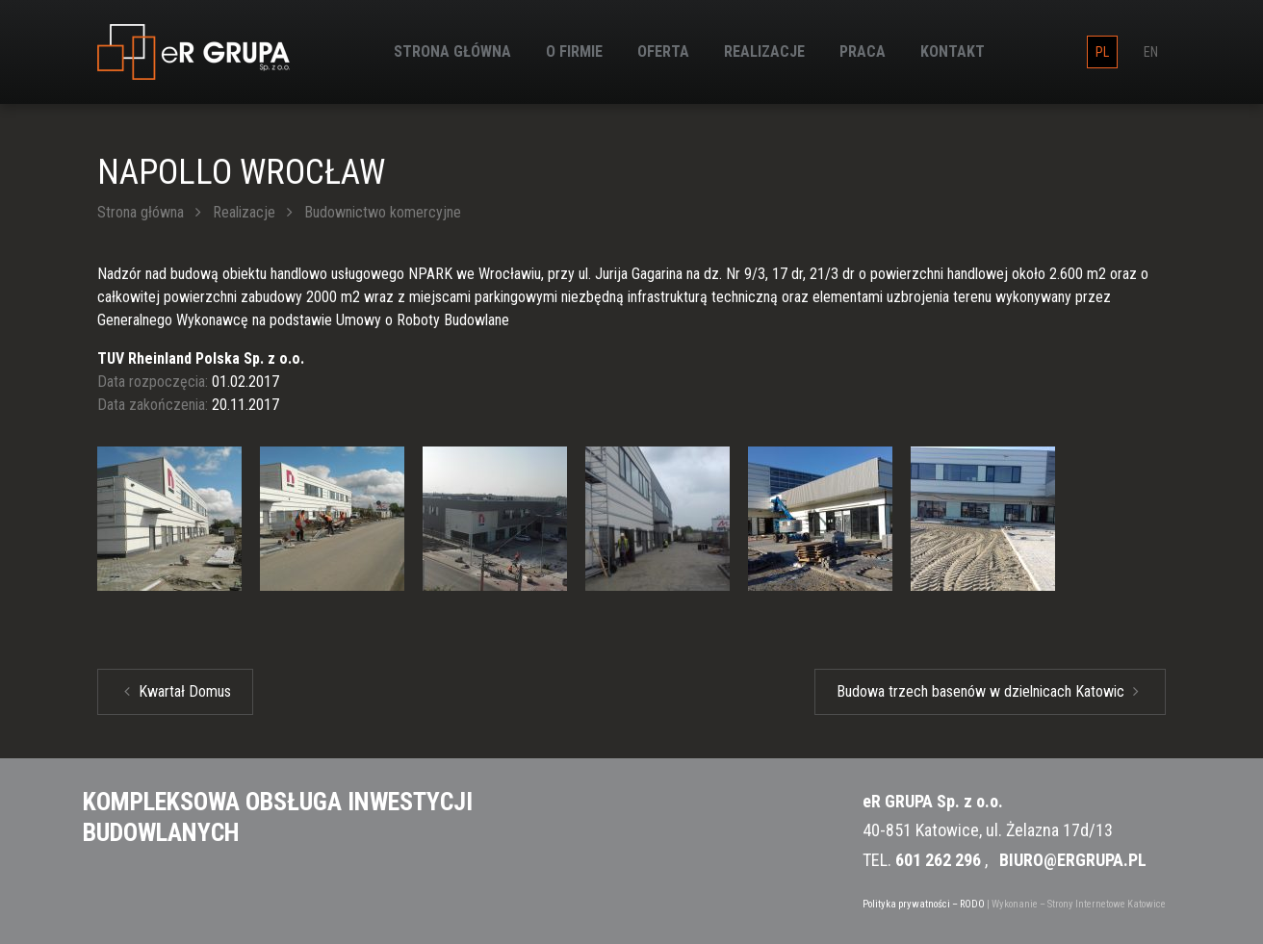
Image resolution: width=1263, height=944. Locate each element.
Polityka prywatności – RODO (924, 904)
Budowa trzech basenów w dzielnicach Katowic (988, 691)
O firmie (574, 51)
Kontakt (952, 51)
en (1151, 52)
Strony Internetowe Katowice (1106, 904)
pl (1102, 52)
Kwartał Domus (177, 691)
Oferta (663, 51)
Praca (862, 51)
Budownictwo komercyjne (382, 212)
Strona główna (452, 51)
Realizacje (764, 51)
